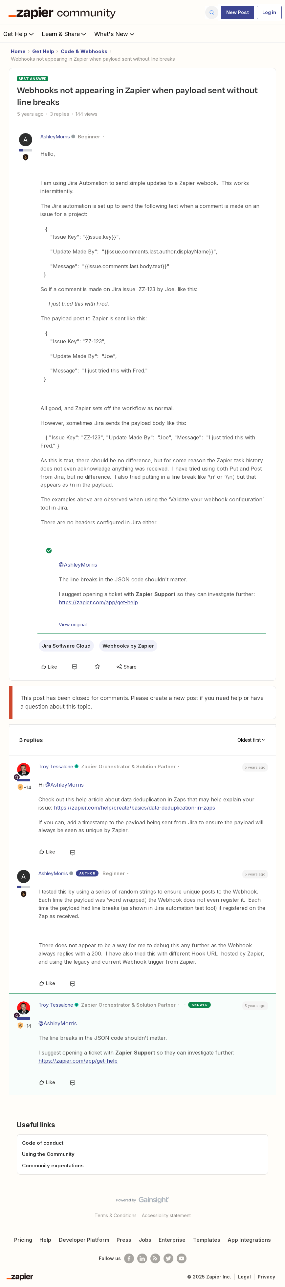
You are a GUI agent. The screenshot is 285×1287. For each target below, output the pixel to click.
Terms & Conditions (116, 1215)
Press (124, 1240)
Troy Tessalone (55, 766)
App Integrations (249, 1240)
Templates (206, 1240)
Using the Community (48, 1154)
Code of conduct (42, 1143)
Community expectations (53, 1165)
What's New (115, 34)
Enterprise (172, 1240)
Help (45, 1240)
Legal (244, 1276)
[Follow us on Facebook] (129, 1258)
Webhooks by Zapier (128, 646)
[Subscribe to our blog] (155, 1258)
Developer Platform (84, 1240)
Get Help (19, 34)
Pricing (23, 1240)
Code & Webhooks (84, 51)
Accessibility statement (166, 1215)
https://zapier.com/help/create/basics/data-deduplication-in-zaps (134, 807)
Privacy (266, 1276)
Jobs (145, 1240)
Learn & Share (65, 34)
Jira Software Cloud (66, 646)
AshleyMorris (55, 136)
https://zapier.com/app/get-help (98, 602)
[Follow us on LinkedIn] (142, 1258)
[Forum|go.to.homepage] (64, 12)
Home (18, 51)
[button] (237, 12)
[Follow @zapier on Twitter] (168, 1258)
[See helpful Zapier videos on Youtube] (181, 1258)
